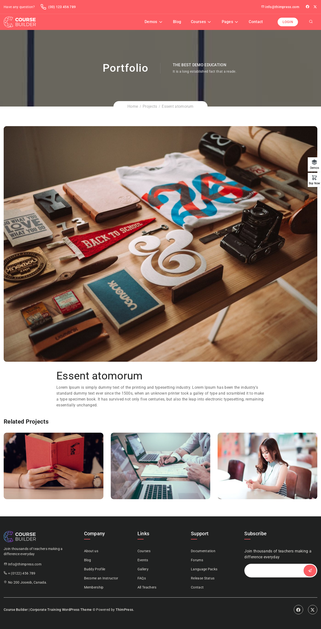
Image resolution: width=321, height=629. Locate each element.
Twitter (315, 6)
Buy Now (314, 183)
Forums (197, 560)
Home (132, 106)
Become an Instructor (101, 578)
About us (91, 551)
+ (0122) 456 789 (22, 573)
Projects (150, 106)
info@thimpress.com (280, 7)
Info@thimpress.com (24, 564)
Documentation (203, 551)
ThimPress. (125, 610)
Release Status (202, 578)
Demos (151, 21)
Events (142, 560)
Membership (94, 587)
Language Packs (204, 569)
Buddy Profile (94, 569)
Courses (198, 21)
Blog (177, 21)
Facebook (298, 609)
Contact (256, 21)
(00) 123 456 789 (58, 7)
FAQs (141, 578)
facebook (308, 6)
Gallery (142, 569)
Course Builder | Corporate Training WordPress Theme (48, 610)
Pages (227, 21)
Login (288, 22)
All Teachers (147, 587)
